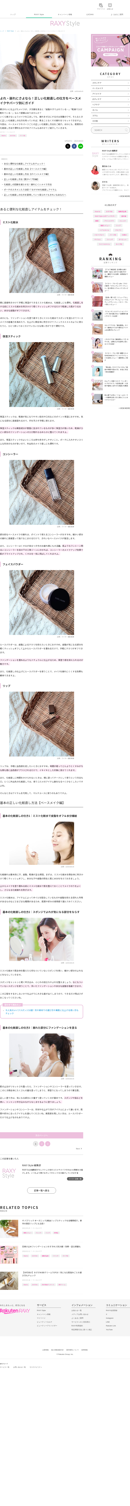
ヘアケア (96, 104)
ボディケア (96, 99)
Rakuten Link (111, 1326)
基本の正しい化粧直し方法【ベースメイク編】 (25, 168)
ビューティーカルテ (44, 1322)
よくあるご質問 (117, 14)
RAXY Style (39, 14)
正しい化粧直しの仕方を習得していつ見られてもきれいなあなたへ (35, 194)
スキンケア (96, 82)
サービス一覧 (4, 1367)
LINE (108, 1322)
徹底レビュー (27, 1233)
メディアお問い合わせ (80, 1314)
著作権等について (72, 1350)
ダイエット (123, 239)
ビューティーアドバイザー (47, 1326)
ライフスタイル (104, 244)
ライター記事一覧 (75, 1179)
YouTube (109, 1330)
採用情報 (84, 1350)
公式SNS (90, 14)
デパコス (97, 239)
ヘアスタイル (104, 230)
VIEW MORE (124, 196)
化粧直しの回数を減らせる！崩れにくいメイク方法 (28, 184)
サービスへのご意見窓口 (81, 1322)
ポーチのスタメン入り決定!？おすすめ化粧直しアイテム (30, 189)
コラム (95, 115)
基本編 (123, 216)
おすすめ (12, 135)
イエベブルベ (99, 235)
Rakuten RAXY (11, 6)
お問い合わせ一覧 (19, 1367)
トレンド (38, 1233)
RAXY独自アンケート (48, 1285)
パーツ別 (22, 135)
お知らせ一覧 (77, 1310)
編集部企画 (45, 1256)
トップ (13, 14)
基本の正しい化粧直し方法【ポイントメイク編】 (27, 174)
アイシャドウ (109, 221)
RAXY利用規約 (77, 1326)
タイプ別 (65, 1256)
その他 (95, 121)
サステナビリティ (36, 1367)
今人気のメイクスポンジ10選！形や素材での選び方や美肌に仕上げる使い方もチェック (42, 1012)
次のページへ (41, 1135)
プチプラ (118, 230)
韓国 (96, 221)
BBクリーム (62, 1285)
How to (4, 135)
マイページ (41, 1318)
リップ (48, 1233)
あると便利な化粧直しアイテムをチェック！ (24, 163)
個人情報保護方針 (57, 1350)
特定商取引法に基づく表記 (82, 1330)
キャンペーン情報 (65, 14)
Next (79, 1148)
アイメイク (96, 93)
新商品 (56, 1233)
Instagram (109, 1318)
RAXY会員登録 (111, 1310)
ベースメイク (11, 132)
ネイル (95, 110)
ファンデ (55, 1256)
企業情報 (45, 1350)
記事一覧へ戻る (41, 1190)
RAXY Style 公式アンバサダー (105, 216)
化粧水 (124, 235)
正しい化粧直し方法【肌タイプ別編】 (21, 179)
